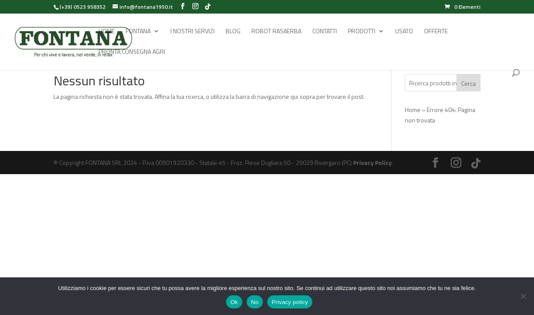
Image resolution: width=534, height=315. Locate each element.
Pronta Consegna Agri (132, 52)
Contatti (324, 31)
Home (107, 31)
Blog (233, 31)
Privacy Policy (372, 162)
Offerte (436, 31)
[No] (523, 296)
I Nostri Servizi (192, 31)
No (254, 302)
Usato (404, 31)
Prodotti (361, 31)
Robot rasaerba (276, 31)
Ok (234, 302)
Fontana (138, 31)
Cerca (468, 83)
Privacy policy (290, 302)
